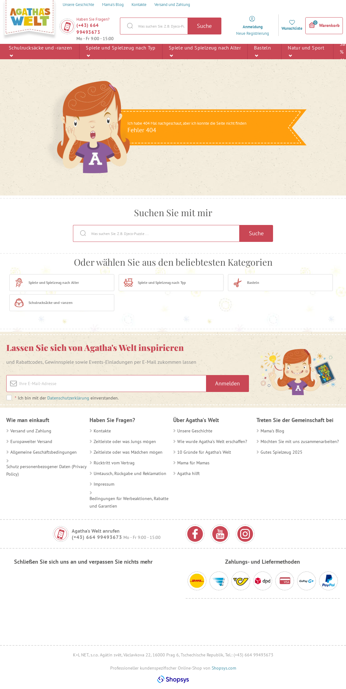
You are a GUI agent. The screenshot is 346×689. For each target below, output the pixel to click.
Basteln (262, 51)
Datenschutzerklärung (68, 398)
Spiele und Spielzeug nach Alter (205, 51)
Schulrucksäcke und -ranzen (40, 51)
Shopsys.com (224, 668)
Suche (204, 25)
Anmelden (227, 383)
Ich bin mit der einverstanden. (66, 398)
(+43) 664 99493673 (88, 28)
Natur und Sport (306, 51)
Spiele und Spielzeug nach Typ (120, 51)
